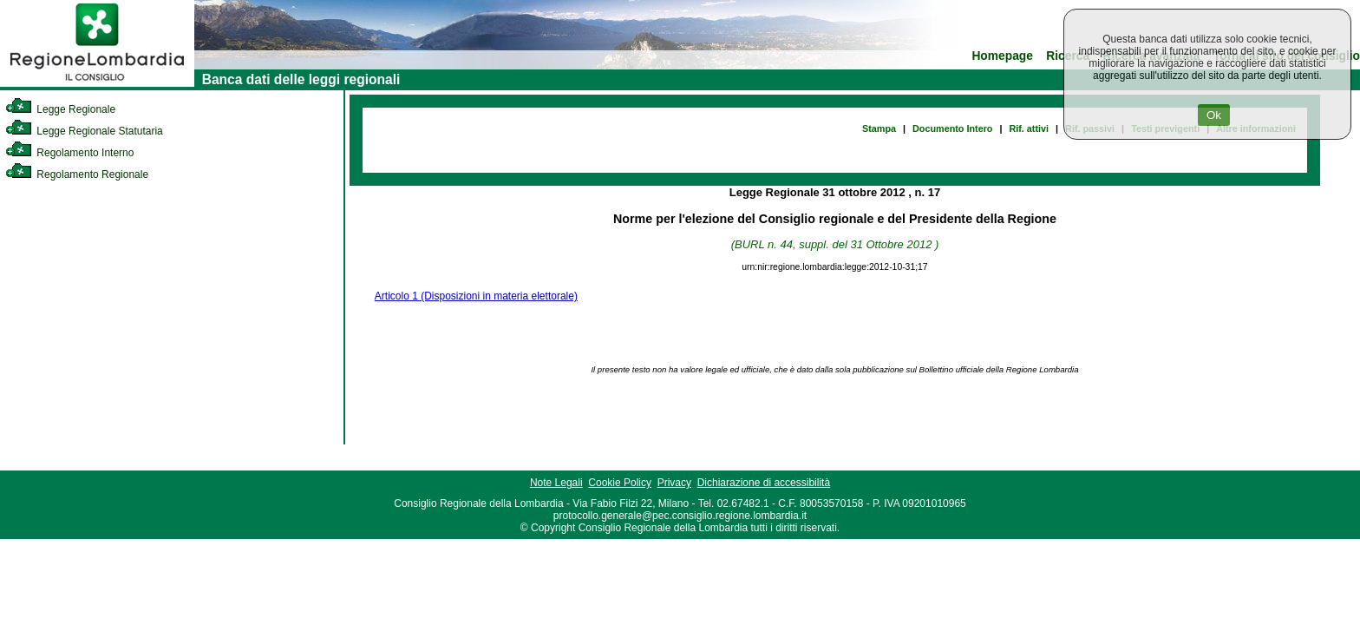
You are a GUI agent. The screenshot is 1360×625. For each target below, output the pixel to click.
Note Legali (556, 483)
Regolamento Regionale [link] (76, 174)
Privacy (674, 483)
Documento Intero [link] (952, 128)
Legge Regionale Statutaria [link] (84, 131)
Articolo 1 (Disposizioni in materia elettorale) (476, 296)
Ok (1213, 115)
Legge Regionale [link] (60, 109)
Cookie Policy (619, 483)
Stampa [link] (879, 128)
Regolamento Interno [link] (69, 153)
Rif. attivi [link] (1029, 128)
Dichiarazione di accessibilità (763, 483)
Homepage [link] (1002, 55)
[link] (97, 83)
